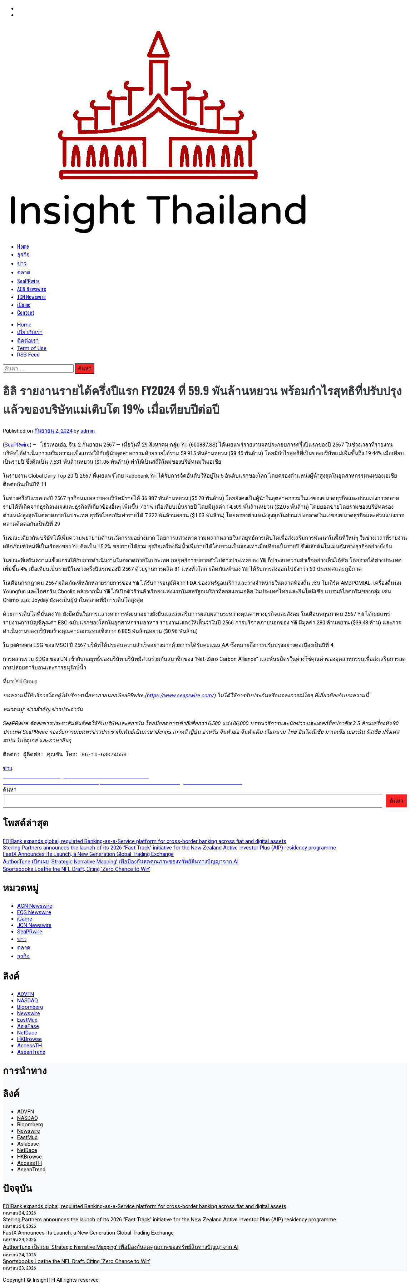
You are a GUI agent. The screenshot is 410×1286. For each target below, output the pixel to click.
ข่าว (21, 263)
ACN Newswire (31, 289)
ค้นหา (9, 790)
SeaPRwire (28, 281)
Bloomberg (30, 1007)
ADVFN (25, 994)
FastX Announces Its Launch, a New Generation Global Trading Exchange (88, 854)
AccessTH (29, 1045)
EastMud (27, 1020)
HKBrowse (29, 1039)
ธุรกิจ (23, 254)
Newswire (28, 1013)
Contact (25, 312)
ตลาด (23, 272)
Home (23, 246)
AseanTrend (31, 1052)
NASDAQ (27, 1000)
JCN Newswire (31, 296)
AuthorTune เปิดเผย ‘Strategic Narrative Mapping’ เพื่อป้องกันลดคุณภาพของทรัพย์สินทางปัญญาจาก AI (120, 861)
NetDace (27, 1033)
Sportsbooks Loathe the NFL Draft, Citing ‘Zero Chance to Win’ (76, 869)
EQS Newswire (34, 912)
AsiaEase (28, 1026)
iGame (23, 304)
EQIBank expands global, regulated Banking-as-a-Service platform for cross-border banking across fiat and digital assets (144, 841)
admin (87, 431)
